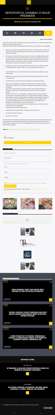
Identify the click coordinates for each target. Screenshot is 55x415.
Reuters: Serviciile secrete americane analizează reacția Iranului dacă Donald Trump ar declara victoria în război (28, 314)
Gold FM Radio (25, 22)
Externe (5, 282)
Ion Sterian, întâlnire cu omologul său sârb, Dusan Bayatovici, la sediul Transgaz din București (28, 388)
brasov (15, 129)
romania (37, 129)
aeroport (11, 129)
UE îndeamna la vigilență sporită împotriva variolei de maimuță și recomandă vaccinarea (28, 369)
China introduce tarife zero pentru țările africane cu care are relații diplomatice (28, 290)
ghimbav (27, 129)
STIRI (27, 9)
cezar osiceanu (21, 129)
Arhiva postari (27, 142)
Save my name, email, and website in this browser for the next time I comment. (26, 183)
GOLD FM (33, 129)
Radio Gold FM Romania (10, 222)
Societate (6, 329)
